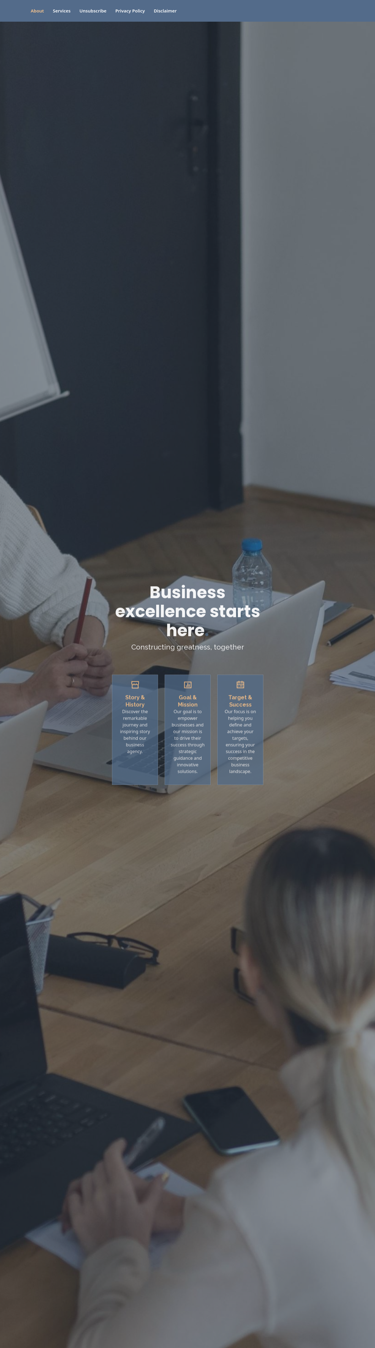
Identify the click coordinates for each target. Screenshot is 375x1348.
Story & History (140, 706)
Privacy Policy (130, 11)
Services (62, 11)
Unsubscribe (93, 11)
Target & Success (234, 706)
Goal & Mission (187, 706)
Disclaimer (165, 11)
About (37, 11)
